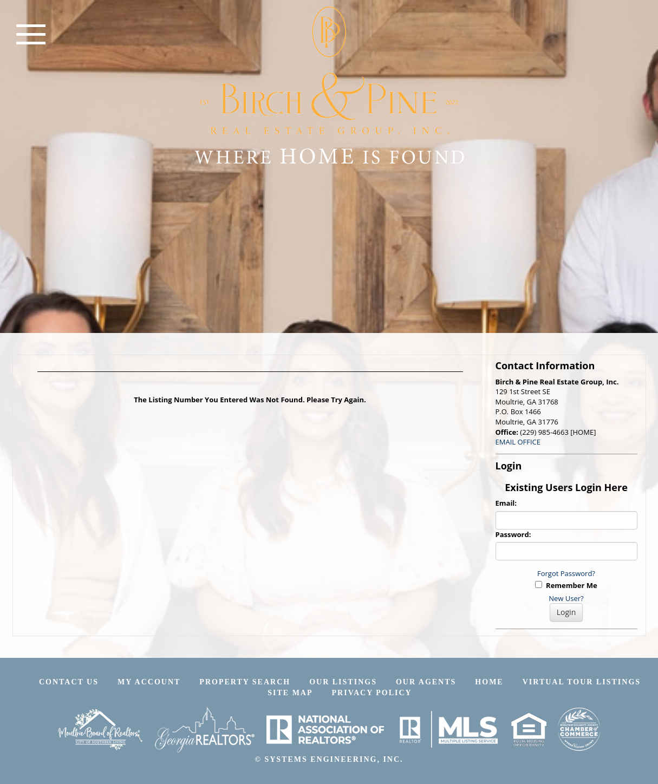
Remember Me (566, 585)
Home (489, 682)
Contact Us (69, 682)
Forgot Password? (566, 573)
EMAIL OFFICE (518, 442)
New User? (566, 598)
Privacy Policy (372, 693)
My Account (149, 682)
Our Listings (343, 682)
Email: (506, 503)
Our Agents (426, 682)
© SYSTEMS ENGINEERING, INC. (329, 759)
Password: (513, 534)
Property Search (244, 682)
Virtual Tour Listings (582, 682)
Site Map (290, 693)
